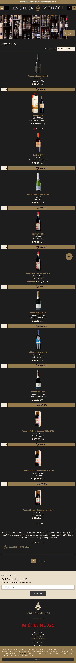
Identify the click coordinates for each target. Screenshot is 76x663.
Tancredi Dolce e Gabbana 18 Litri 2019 (38, 471)
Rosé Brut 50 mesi (38, 392)
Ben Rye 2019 (38, 155)
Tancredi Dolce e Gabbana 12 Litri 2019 (38, 431)
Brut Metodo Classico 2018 (38, 194)
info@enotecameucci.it (38, 638)
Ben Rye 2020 (38, 116)
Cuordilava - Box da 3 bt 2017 (38, 273)
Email (27, 547)
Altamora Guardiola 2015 (38, 76)
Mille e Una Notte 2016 (38, 352)
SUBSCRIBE (38, 593)
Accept (38, 659)
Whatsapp (13, 547)
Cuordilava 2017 (38, 234)
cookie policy (23, 653)
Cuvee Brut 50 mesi (38, 313)
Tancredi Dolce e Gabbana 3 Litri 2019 (38, 510)
